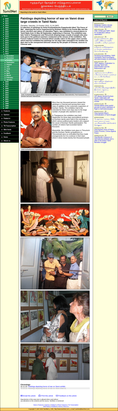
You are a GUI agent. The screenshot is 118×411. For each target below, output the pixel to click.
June (8, 69)
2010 (7, 54)
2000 (7, 101)
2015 (7, 43)
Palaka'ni (7, 118)
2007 (7, 86)
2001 (7, 99)
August (9, 64)
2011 (7, 51)
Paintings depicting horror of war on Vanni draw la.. (47, 388)
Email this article (29, 396)
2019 (7, 34)
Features (7, 111)
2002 (7, 97)
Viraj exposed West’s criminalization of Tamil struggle (105, 114)
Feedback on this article (68, 396)
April (8, 73)
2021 (7, 30)
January (9, 80)
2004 (7, 93)
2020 (7, 32)
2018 (7, 36)
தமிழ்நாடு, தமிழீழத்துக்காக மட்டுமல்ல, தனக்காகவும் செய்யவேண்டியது (103, 49)
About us (7, 141)
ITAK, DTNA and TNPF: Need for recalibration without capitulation (104, 32)
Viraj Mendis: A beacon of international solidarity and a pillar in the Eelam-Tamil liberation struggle (104, 139)
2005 (7, 90)
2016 (7, 40)
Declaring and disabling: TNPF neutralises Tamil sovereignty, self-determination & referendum (105, 57)
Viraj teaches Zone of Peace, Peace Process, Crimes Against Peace (105, 131)
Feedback (7, 133)
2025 (7, 21)
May (7, 71)
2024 (7, 23)
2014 (7, 45)
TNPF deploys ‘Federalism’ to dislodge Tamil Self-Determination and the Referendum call (104, 65)
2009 (7, 82)
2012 (7, 49)
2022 (7, 27)
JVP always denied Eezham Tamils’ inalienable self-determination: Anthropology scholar (104, 98)
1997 (7, 108)
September (10, 62)
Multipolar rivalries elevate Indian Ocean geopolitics (103, 26)
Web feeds (7, 129)
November (10, 58)
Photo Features (9, 122)
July (7, 67)
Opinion (6, 115)
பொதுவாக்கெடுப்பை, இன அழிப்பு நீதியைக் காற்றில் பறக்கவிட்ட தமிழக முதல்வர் (104, 40)
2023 (7, 25)
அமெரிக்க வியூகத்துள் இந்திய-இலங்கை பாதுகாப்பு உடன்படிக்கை (105, 90)
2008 (7, 84)
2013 (7, 47)
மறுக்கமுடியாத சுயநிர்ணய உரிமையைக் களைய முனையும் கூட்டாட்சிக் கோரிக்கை (105, 75)
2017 (7, 38)
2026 (7, 19)
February (9, 77)
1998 (7, 106)
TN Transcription (10, 126)
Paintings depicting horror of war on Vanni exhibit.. (47, 386)
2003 (7, 95)
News (6, 16)
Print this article (47, 396)
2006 (7, 88)
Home (6, 137)
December (10, 56)
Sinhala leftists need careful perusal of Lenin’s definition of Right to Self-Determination (104, 107)
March (8, 75)
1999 (7, 104)
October (9, 60)
